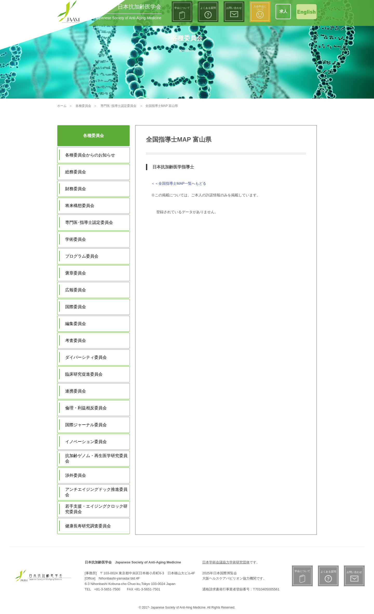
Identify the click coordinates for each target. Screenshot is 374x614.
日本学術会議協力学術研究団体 (226, 562)
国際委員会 (75, 307)
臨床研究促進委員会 (84, 374)
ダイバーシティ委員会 (86, 357)
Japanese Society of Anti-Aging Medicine (128, 18)
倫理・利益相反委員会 (86, 408)
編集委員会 (75, 323)
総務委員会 (75, 172)
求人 (283, 11)
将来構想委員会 (79, 205)
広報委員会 (75, 290)
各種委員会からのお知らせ (90, 155)
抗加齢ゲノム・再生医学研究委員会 (96, 458)
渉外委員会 (75, 475)
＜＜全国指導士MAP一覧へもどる (178, 183)
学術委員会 (75, 239)
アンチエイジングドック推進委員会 (96, 492)
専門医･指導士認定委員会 (89, 222)
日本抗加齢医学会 (139, 7)
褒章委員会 (75, 273)
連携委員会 (75, 391)
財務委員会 (75, 189)
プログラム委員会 (81, 256)
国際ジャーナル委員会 (86, 425)
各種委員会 (93, 135)
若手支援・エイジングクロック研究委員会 (96, 509)
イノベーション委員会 (86, 441)
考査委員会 (75, 340)
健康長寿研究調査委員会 (88, 526)
